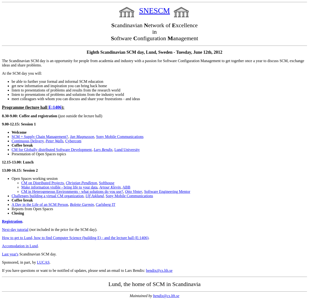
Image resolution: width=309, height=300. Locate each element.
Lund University (127, 150)
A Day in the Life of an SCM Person (40, 204)
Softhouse (106, 183)
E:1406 (55, 107)
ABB (126, 187)
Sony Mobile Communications (119, 137)
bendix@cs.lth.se (159, 270)
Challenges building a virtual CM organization (48, 196)
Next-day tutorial (15, 230)
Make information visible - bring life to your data (59, 187)
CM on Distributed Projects (42, 183)
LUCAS (43, 262)
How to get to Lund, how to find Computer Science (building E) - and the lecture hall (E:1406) (75, 238)
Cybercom (73, 141)
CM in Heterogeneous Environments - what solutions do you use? (72, 191)
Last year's (10, 254)
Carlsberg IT (105, 204)
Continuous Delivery (28, 141)
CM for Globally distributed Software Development (52, 150)
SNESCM (154, 10)
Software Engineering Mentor (167, 191)
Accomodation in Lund (20, 246)
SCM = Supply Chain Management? (40, 137)
